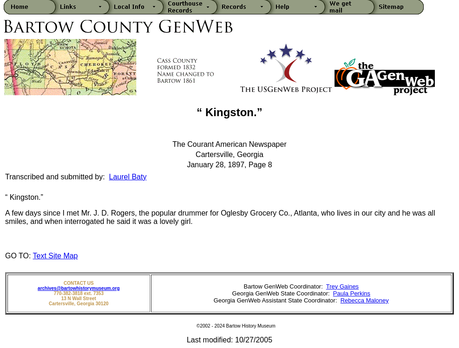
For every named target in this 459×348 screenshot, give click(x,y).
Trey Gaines (342, 286)
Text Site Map (55, 256)
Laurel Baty (128, 177)
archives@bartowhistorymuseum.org (78, 288)
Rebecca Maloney (365, 300)
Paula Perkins (351, 293)
